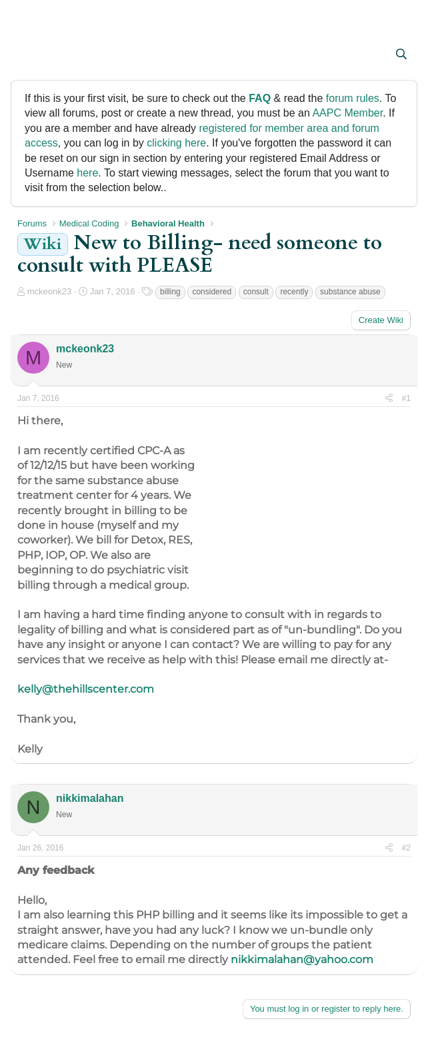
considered (211, 291)
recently (294, 291)
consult (256, 291)
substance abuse (350, 291)
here (87, 172)
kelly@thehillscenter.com (85, 689)
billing (170, 291)
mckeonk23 (49, 291)
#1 (406, 398)
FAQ (260, 98)
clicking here (176, 143)
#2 (406, 848)
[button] (29, 55)
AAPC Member (347, 113)
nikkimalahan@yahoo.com (302, 959)
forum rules (352, 98)
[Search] (401, 54)
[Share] (389, 398)
